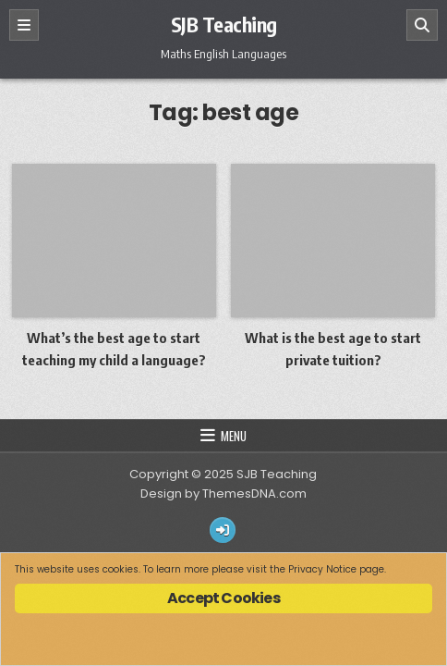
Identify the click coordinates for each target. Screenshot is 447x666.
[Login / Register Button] (223, 530)
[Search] (422, 25)
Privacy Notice (322, 569)
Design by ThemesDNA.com (223, 493)
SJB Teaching (224, 24)
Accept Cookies (223, 598)
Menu (234, 435)
